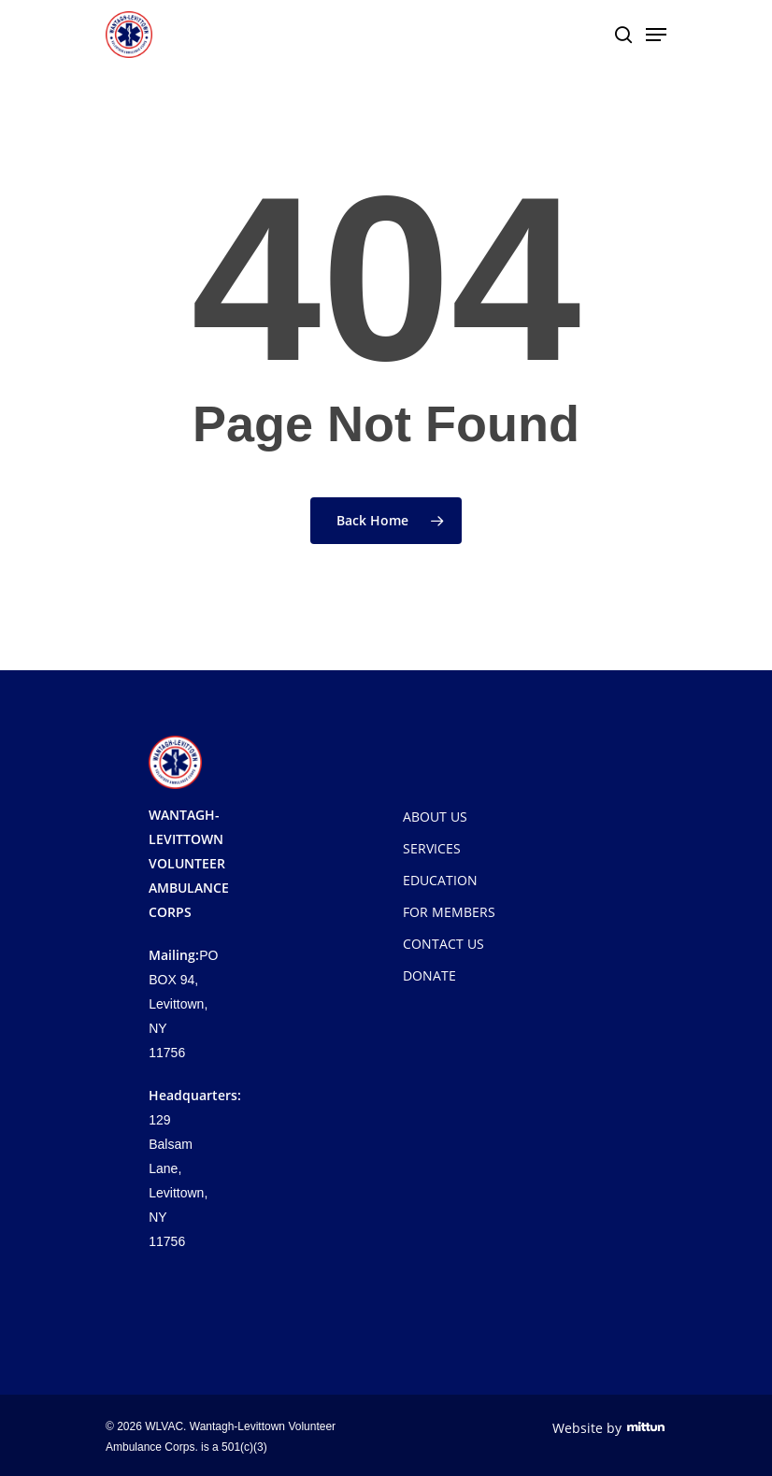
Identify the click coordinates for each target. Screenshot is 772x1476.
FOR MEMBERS (449, 912)
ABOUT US (435, 816)
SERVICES (432, 848)
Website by (609, 1428)
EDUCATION (440, 880)
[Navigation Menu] (656, 34)
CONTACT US (443, 944)
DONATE (429, 975)
